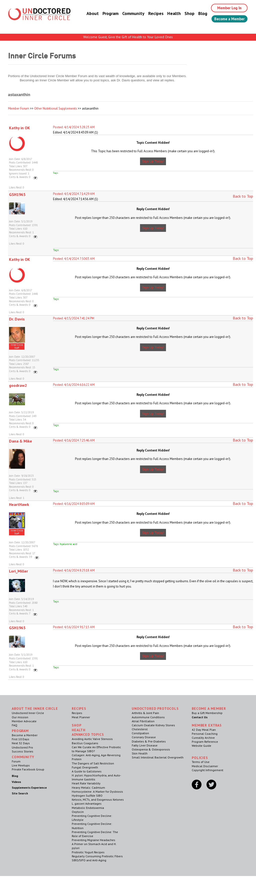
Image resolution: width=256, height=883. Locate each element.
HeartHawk (19, 504)
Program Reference (205, 741)
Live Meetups (21, 765)
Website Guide (201, 745)
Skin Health (140, 753)
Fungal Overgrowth (85, 767)
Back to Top (243, 196)
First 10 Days (20, 739)
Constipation (140, 733)
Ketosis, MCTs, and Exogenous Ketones (98, 799)
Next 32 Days (21, 743)
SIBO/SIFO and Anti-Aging (89, 860)
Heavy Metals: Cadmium (88, 787)
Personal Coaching (205, 734)
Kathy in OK (19, 127)
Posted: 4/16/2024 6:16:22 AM (73, 385)
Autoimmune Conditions (148, 717)
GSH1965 (17, 194)
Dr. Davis (17, 318)
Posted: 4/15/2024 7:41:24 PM (73, 318)
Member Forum (18, 108)
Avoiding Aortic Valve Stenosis (92, 739)
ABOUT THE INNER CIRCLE (35, 708)
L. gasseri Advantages (87, 803)
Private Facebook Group (28, 769)
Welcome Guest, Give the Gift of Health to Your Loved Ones (128, 37)
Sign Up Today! (153, 161)
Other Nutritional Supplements (55, 108)
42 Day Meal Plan (204, 730)
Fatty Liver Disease (145, 745)
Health (169, 13)
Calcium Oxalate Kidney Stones (153, 725)
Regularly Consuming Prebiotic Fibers (97, 856)
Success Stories (22, 751)
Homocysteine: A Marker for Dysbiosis (97, 791)
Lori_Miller (18, 571)
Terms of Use (201, 762)
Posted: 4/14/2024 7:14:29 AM (73, 194)
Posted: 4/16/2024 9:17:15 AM (73, 627)
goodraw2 (18, 385)
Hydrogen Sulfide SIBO (87, 795)
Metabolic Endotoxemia (88, 808)
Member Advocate (24, 721)
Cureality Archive (203, 737)
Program (105, 13)
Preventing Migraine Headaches (93, 840)
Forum (16, 761)
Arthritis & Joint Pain (145, 713)
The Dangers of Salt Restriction (93, 763)
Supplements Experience (29, 787)
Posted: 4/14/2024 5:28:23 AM (73, 127)
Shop (184, 13)
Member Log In (225, 7)
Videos (16, 782)
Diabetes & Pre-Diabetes (149, 741)
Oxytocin (78, 812)
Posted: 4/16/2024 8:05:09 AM (73, 504)
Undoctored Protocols (155, 708)
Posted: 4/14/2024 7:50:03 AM (73, 259)
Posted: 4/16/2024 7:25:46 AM (73, 440)
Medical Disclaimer (205, 766)
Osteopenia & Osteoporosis (151, 749)
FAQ (14, 725)
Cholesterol (140, 729)
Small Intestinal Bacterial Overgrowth (158, 757)
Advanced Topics (88, 734)
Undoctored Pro (22, 747)
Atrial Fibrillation (143, 721)
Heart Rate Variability (86, 783)
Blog (197, 13)
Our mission (20, 717)
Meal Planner (81, 717)
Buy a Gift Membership (207, 713)
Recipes (150, 13)
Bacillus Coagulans (85, 743)
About (87, 13)
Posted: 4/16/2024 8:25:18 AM (73, 570)
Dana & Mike (20, 441)
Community (128, 13)
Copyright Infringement (207, 770)
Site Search (20, 793)
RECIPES (79, 708)
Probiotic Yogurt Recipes (88, 852)
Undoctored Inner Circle (28, 713)
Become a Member (227, 19)
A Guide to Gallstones (87, 771)
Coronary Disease (144, 737)
